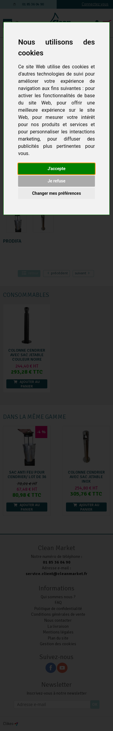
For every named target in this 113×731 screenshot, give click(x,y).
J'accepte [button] (57, 168)
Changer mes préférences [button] (56, 193)
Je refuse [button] (56, 181)
